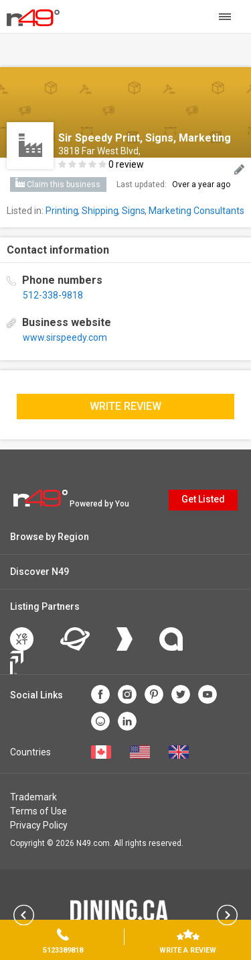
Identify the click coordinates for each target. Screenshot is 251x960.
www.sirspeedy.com (65, 337)
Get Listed (203, 499)
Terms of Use (38, 811)
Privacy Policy (39, 825)
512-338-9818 (53, 295)
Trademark (33, 797)
